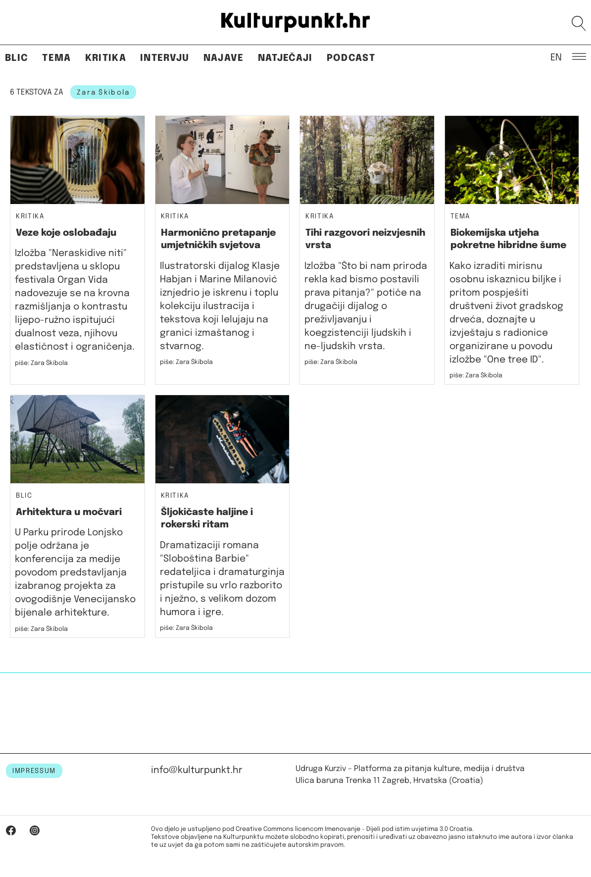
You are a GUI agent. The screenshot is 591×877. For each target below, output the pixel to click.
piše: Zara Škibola (41, 363)
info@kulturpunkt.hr (197, 770)
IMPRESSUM (34, 771)
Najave (223, 58)
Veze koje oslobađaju (66, 233)
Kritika (105, 58)
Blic (16, 58)
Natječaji (285, 58)
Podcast (351, 58)
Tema (56, 58)
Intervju (165, 58)
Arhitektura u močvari (69, 512)
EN (556, 57)
